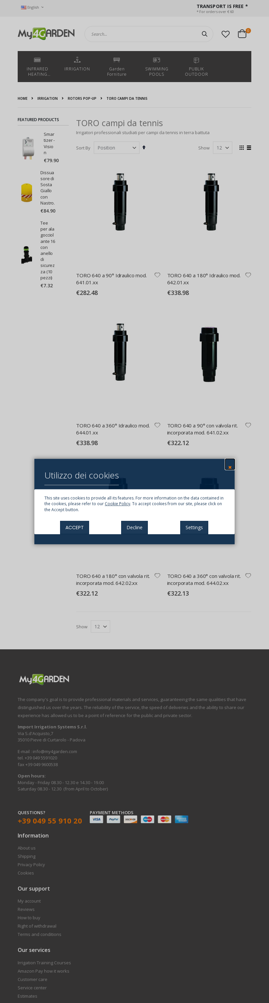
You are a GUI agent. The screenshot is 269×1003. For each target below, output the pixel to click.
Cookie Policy (117, 504)
